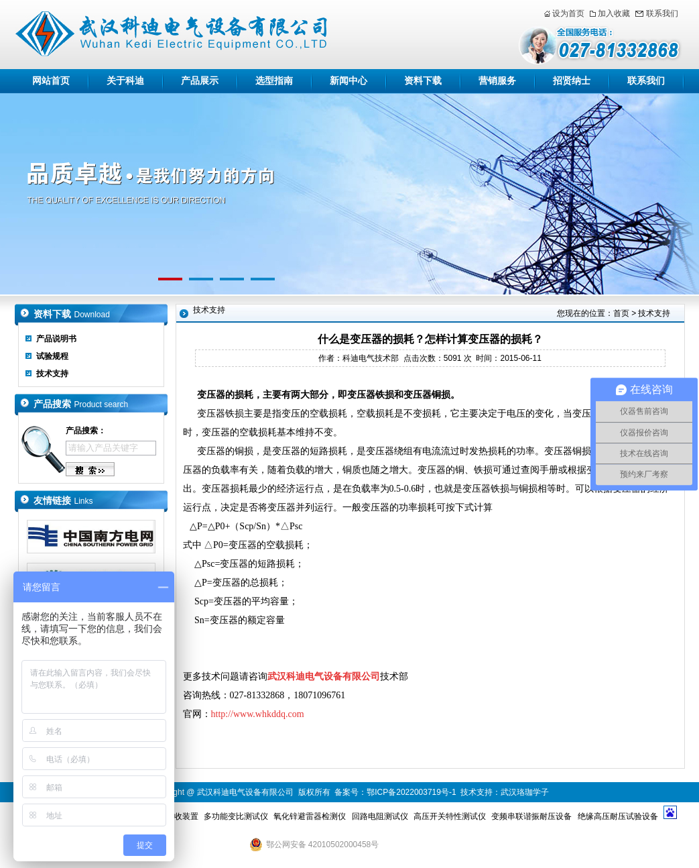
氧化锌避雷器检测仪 (309, 816)
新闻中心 (348, 81)
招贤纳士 (571, 81)
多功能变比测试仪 (236, 816)
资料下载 (423, 81)
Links (83, 501)
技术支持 (52, 373)
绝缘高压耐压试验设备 (618, 816)
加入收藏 (614, 13)
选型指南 (274, 81)
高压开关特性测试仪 (450, 816)
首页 (621, 313)
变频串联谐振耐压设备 (531, 816)
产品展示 (199, 81)
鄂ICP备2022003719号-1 (411, 792)
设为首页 (568, 13)
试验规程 (52, 356)
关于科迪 (125, 81)
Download (92, 314)
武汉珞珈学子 (525, 792)
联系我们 (662, 13)
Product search (101, 404)
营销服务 (497, 81)
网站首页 (51, 81)
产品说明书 (56, 338)
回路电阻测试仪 (380, 816)
